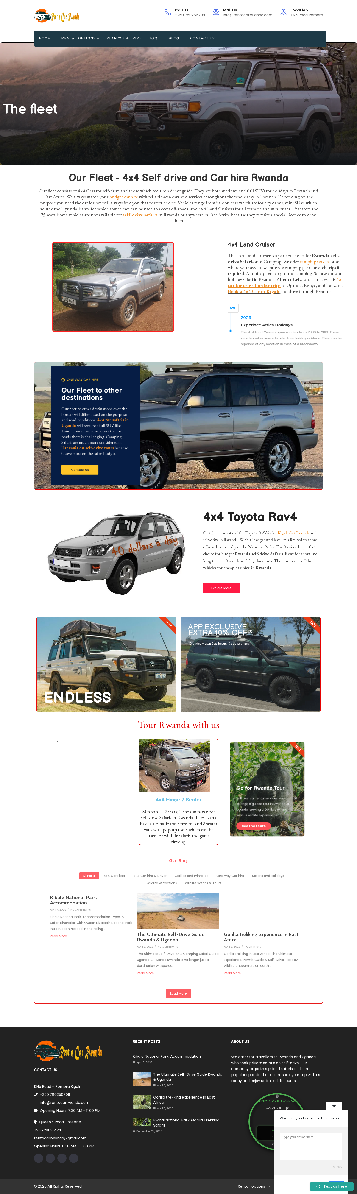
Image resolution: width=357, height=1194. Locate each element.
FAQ (154, 38)
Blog (174, 38)
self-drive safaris (140, 215)
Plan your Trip (123, 38)
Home (44, 38)
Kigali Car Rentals (293, 533)
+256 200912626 (48, 1130)
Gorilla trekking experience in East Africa (184, 1100)
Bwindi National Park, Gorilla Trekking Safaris (186, 1123)
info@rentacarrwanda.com (247, 15)
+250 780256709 (190, 15)
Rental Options (78, 38)
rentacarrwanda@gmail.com (60, 1138)
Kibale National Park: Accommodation (167, 1056)
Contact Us (202, 38)
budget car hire (123, 197)
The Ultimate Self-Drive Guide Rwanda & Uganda (187, 1077)
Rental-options (251, 1186)
